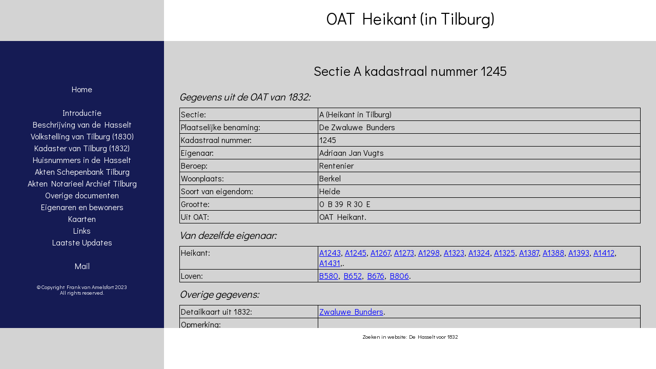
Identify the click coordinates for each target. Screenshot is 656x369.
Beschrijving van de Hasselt (82, 124)
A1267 (380, 252)
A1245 (355, 252)
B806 (399, 275)
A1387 (529, 252)
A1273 (404, 252)
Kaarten (82, 218)
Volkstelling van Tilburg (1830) (82, 136)
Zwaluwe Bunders (351, 311)
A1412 (603, 252)
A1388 (553, 252)
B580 (328, 275)
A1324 (479, 252)
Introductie (82, 112)
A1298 (429, 252)
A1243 (330, 252)
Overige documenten (82, 195)
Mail (82, 265)
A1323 (454, 252)
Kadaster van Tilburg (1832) (82, 147)
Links (82, 230)
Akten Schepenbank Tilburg (82, 171)
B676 (375, 275)
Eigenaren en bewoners (82, 206)
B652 (353, 275)
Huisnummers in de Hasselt (82, 159)
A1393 (578, 252)
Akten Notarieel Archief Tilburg (82, 183)
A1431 (329, 262)
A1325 (504, 252)
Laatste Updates (82, 242)
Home (82, 89)
